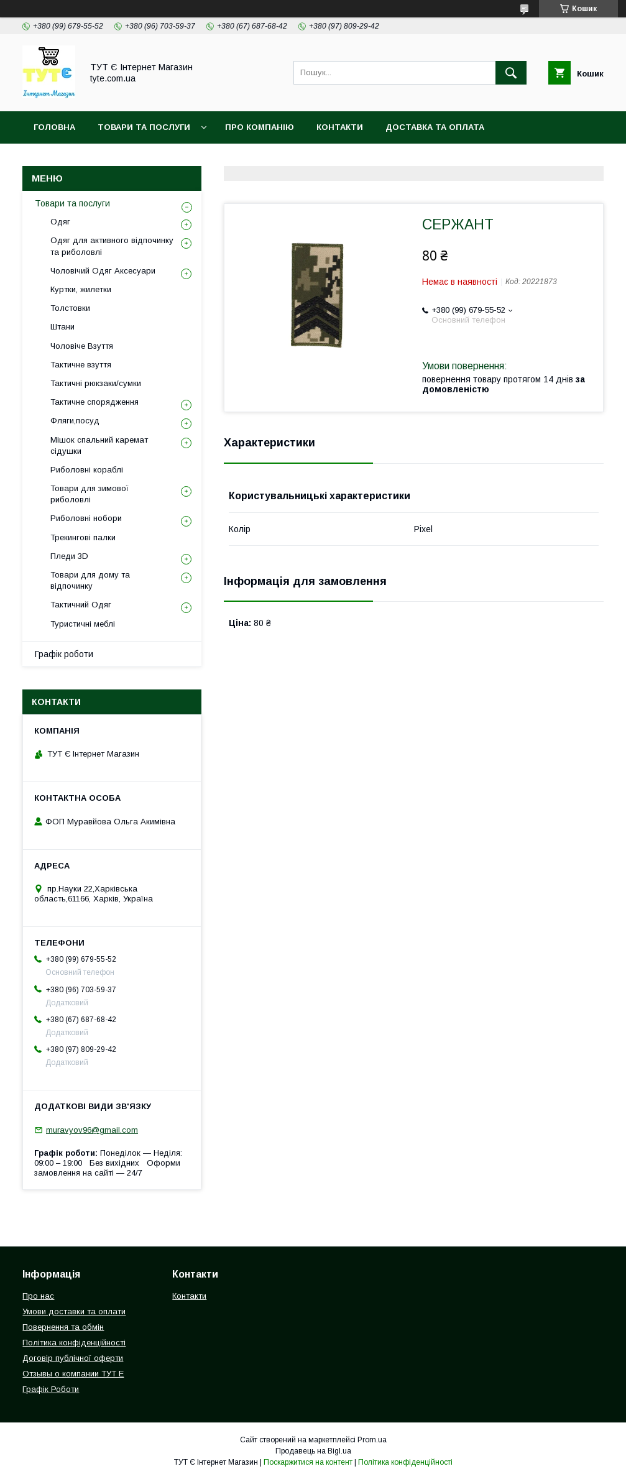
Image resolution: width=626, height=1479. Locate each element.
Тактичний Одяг (80, 604)
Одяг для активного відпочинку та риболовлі (111, 246)
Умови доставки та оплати (74, 1311)
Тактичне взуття (80, 364)
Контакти (339, 127)
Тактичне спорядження (94, 402)
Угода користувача (367, 159)
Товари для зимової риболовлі (89, 494)
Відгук (451, 159)
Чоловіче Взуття (81, 346)
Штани (62, 326)
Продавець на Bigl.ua (313, 1451)
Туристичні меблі (82, 624)
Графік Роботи (50, 1389)
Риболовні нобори (86, 518)
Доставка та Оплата (434, 127)
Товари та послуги (72, 203)
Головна (54, 127)
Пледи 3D (69, 556)
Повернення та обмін (86, 159)
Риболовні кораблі (86, 469)
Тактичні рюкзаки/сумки (95, 383)
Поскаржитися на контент (308, 1462)
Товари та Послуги (144, 127)
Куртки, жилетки (80, 289)
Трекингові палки (83, 537)
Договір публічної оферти (72, 1358)
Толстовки (70, 308)
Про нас (38, 1296)
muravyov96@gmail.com (92, 1130)
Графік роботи (64, 654)
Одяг (60, 221)
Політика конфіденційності (229, 159)
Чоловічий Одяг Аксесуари (102, 270)
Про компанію (259, 127)
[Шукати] (511, 73)
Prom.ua (372, 1439)
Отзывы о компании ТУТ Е (73, 1373)
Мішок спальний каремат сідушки (99, 445)
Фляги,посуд (74, 420)
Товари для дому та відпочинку (90, 580)
